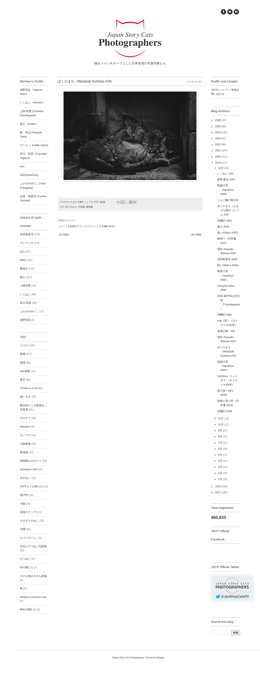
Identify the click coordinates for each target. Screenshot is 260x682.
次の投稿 (64, 234)
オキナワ (25, 418)
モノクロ (25, 435)
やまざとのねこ (29, 520)
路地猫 (89, 207)
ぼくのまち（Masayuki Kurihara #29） (227, 351)
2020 (218, 156)
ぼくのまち (71, 207)
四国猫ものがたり (31, 460)
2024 (218, 132)
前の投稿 (196, 234)
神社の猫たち (28, 609)
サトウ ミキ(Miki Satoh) (34, 145)
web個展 (25, 371)
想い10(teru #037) (227, 232)
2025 (218, 126)
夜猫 (22, 362)
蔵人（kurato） (29, 123)
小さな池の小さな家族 (33, 576)
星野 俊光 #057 (226, 179)
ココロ (24, 345)
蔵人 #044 (223, 226)
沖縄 (22, 529)
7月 (220, 442)
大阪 (22, 503)
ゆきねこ (25, 477)
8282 (23, 260)
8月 (220, 436)
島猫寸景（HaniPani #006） (225, 189)
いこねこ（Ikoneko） (32, 102)
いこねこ (25, 294)
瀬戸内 (24, 495)
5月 (220, 454)
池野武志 (25, 319)
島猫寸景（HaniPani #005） (225, 275)
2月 (220, 473)
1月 (220, 479)
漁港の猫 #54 (226, 331)
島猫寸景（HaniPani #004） (225, 366)
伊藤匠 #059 (224, 411)
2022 (218, 144)
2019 (218, 162)
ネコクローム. (28, 537)
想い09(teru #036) (227, 265)
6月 (220, 448)
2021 (218, 150)
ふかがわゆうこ (29, 311)
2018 (218, 486)
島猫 (22, 354)
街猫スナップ (28, 512)
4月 (220, 460)
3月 (220, 466)
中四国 (81, 207)
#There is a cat (28, 388)
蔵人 (22, 277)
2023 (218, 138)
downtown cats (28, 469)
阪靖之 (24, 268)
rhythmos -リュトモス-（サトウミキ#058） (227, 380)
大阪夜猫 (25, 443)
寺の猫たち (26, 567)
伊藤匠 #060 (224, 314)
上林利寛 (25, 285)
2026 (218, 120)
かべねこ (25, 558)
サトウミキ (26, 242)
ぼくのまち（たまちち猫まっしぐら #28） (228, 210)
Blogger (160, 657)
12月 (221, 168)
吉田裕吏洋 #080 (227, 259)
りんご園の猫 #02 (228, 200)
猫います (25, 396)
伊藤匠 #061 (224, 220)
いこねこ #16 (225, 173)
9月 (220, 430)
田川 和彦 (26, 302)
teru (22, 166)
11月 (221, 418)
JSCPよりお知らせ (31, 486)
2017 (218, 492)
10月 (221, 424)
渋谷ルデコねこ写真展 (33, 546)
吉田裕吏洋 (26, 234)
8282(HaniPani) (29, 175)
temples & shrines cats (33, 597)
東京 (22, 379)
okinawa (24, 426)
